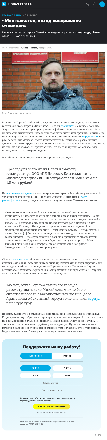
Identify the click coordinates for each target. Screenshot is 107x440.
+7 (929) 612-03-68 (35, 424)
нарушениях (90, 136)
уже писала (20, 259)
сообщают (67, 126)
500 (35, 375)
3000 (35, 368)
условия (69, 398)
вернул (94, 298)
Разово (67, 355)
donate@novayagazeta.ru (59, 421)
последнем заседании (20, 193)
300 (67, 375)
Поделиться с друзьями (51, 412)
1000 (67, 368)
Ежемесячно (35, 355)
